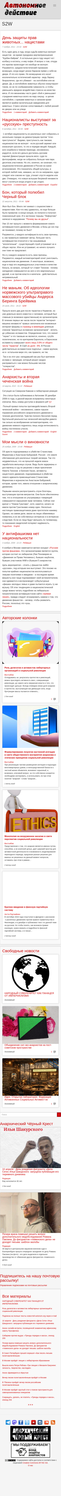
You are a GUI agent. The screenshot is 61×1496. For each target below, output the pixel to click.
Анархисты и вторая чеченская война (20, 379)
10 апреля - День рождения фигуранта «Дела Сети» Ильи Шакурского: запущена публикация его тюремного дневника (30, 1172)
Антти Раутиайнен (12, 914)
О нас (30, 1465)
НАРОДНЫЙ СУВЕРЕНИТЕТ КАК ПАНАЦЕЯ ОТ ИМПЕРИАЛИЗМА (29, 994)
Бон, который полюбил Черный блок (23, 194)
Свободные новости (20, 951)
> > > (30, 1405)
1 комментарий (20, 112)
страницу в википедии (33, 327)
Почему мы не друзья (37, 219)
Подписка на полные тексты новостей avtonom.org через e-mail (29, 1316)
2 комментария (20, 185)
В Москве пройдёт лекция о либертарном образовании (26, 1360)
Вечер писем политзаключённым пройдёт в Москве (24, 1377)
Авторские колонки (19, 618)
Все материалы (16, 1296)
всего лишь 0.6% (33, 343)
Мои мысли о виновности (25, 442)
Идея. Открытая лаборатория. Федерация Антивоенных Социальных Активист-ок (28, 1098)
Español (54, 185)
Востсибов (9, 675)
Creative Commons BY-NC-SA (35, 1463)
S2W (25, 47)
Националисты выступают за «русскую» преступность (29, 122)
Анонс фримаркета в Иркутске (15, 1373)
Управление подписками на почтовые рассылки (23, 1285)
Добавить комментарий (39, 112)
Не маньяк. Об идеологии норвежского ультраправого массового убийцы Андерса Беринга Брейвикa (27, 294)
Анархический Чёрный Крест (26, 1124)
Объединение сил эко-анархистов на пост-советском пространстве (28, 1046)
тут (50, 402)
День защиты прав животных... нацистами (23, 39)
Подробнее (7, 112)
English (54, 432)
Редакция (28, 386)
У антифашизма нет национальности (20, 535)
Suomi (5, 434)
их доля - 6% (33, 346)
